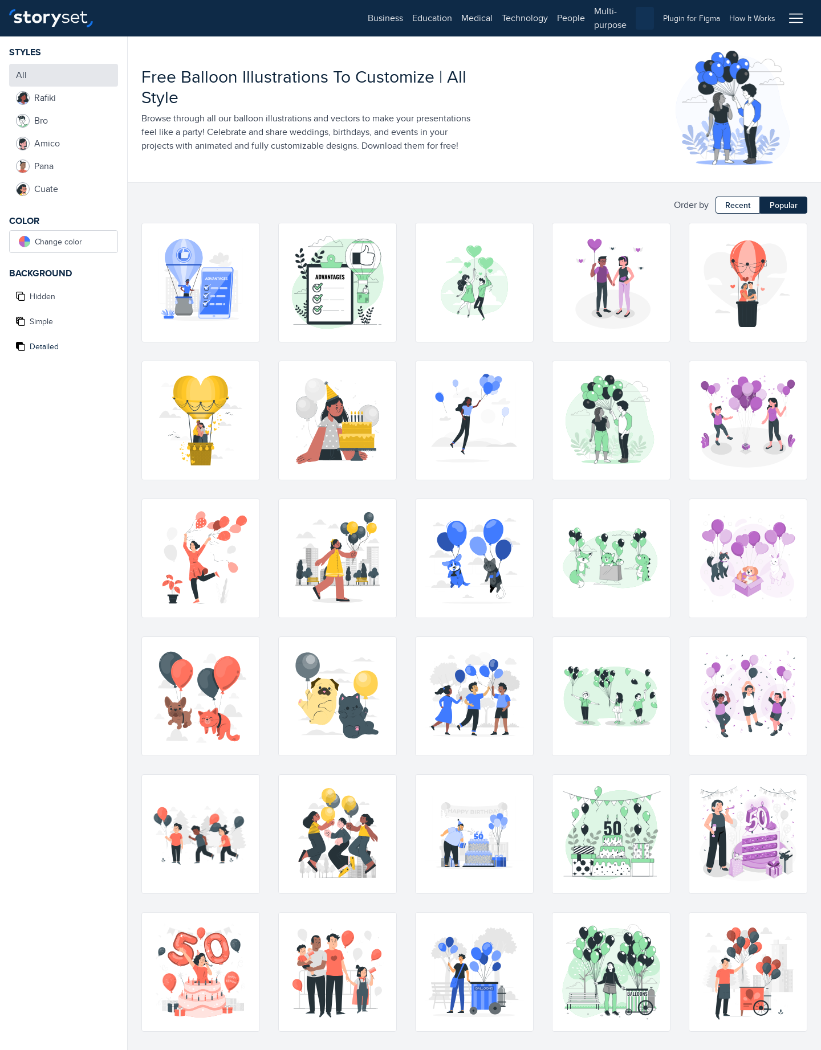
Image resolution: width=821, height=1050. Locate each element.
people (314, 17)
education (176, 17)
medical (220, 17)
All (21, 74)
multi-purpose (365, 17)
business (129, 17)
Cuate (37, 189)
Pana (35, 166)
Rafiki (36, 98)
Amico (38, 143)
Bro (32, 121)
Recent (737, 205)
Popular (784, 205)
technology (268, 17)
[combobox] (528, 18)
